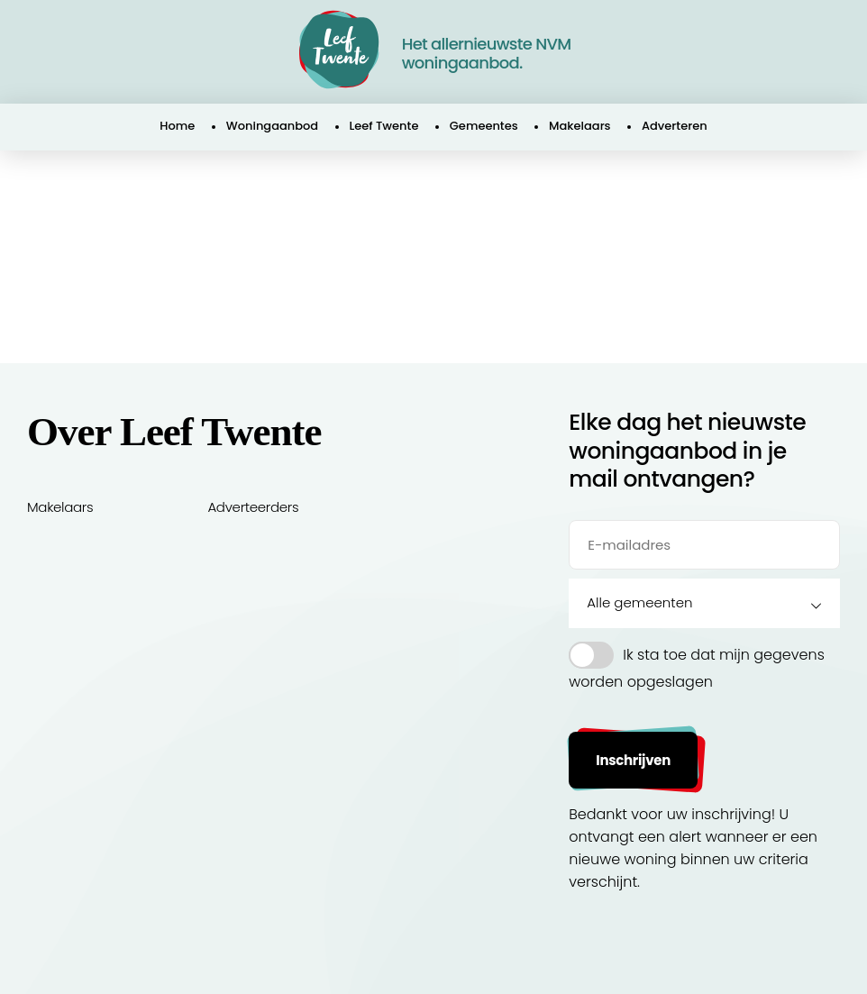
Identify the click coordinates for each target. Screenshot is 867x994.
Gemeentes (484, 125)
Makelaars (580, 125)
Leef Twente (384, 125)
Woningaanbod (272, 125)
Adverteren (674, 125)
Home (177, 125)
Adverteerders (252, 506)
